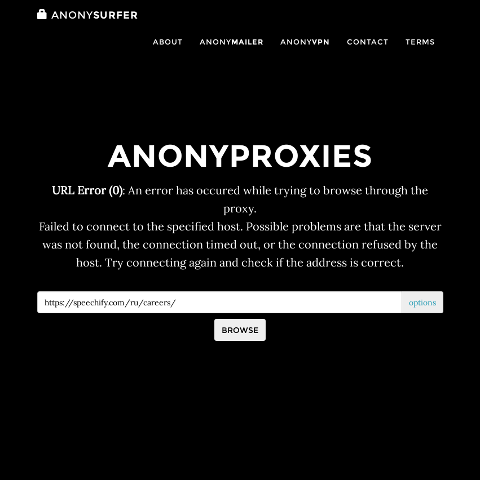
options (422, 302)
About (168, 53)
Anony (231, 53)
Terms (420, 53)
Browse (240, 330)
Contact (368, 53)
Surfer (87, 26)
